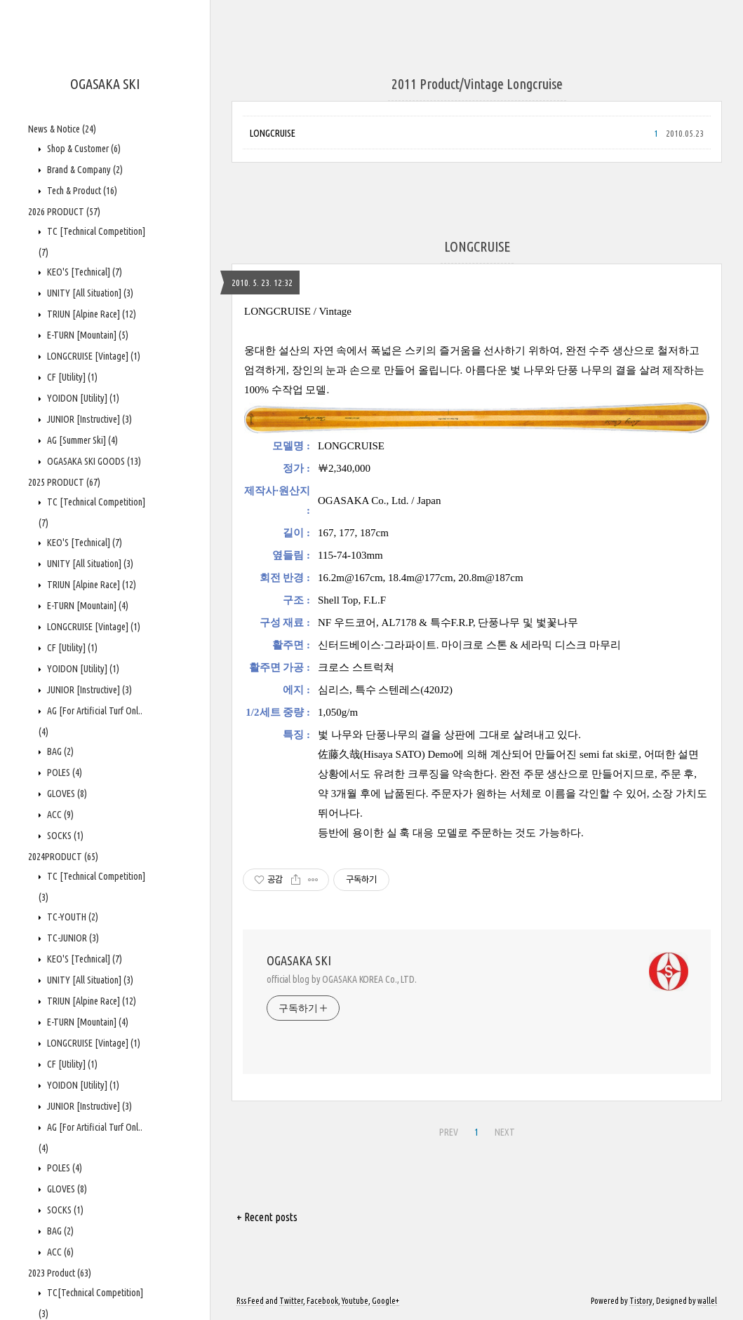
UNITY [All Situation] (89, 293)
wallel (707, 1300)
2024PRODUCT (63, 856)
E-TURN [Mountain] (86, 335)
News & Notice (62, 129)
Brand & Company (84, 169)
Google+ (385, 1300)
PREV (448, 1132)
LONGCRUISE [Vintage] (92, 356)
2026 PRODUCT (64, 211)
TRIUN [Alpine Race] (90, 314)
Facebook (322, 1300)
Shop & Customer (83, 148)
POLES (63, 772)
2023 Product (59, 1273)
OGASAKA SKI (105, 84)
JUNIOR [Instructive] (88, 419)
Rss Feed (250, 1300)
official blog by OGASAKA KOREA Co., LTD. (342, 979)
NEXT (505, 1132)
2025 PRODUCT (64, 482)
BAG (59, 751)
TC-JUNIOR (72, 938)
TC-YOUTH (71, 917)
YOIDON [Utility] (82, 398)
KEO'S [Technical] (83, 272)
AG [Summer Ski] (81, 440)
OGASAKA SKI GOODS (93, 461)
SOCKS (64, 835)
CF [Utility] (71, 377)
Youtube (355, 1300)
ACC (59, 814)
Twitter (291, 1300)
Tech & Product (81, 190)
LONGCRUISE (272, 133)
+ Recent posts (266, 1217)
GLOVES (66, 793)
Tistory (640, 1300)
